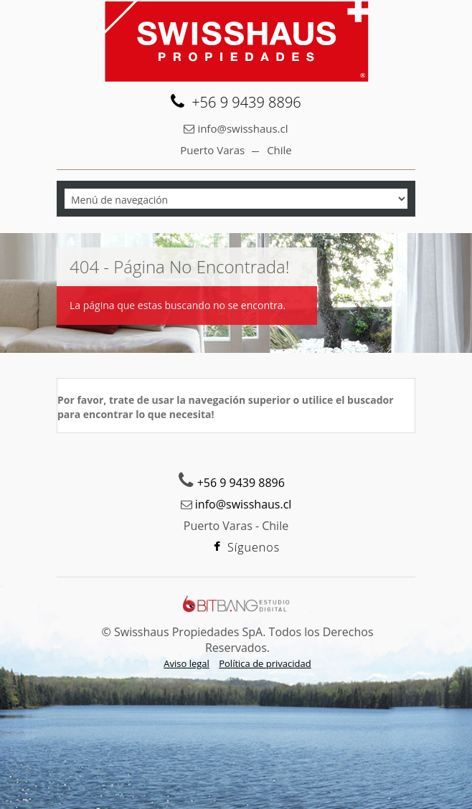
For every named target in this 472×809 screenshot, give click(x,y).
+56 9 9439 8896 (246, 102)
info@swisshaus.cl (242, 128)
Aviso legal (186, 663)
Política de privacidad (265, 663)
